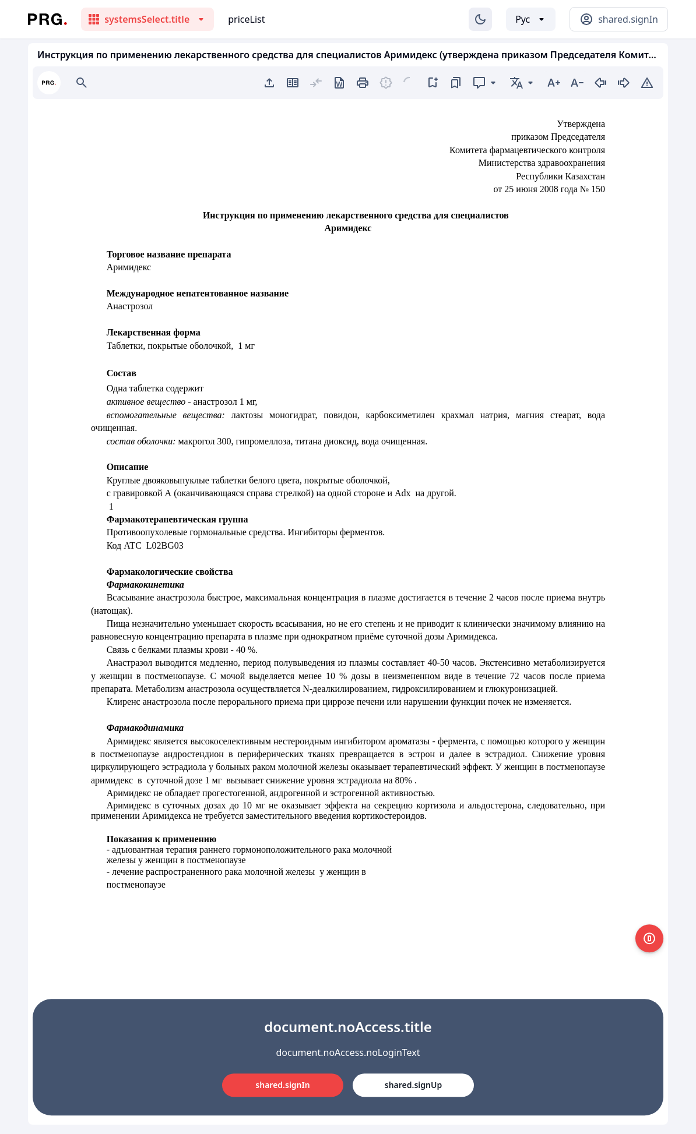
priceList (246, 19)
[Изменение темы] (480, 19)
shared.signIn (282, 1084)
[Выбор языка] (531, 19)
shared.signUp (413, 1084)
